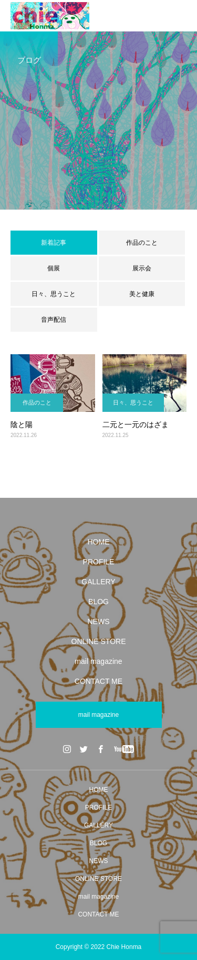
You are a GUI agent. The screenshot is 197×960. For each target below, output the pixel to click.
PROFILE (99, 562)
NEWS (99, 621)
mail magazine (98, 661)
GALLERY (98, 581)
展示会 (141, 268)
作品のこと (142, 242)
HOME (99, 542)
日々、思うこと (54, 294)
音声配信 (53, 319)
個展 (53, 268)
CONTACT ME (98, 681)
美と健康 (141, 294)
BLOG (98, 601)
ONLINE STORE (98, 641)
